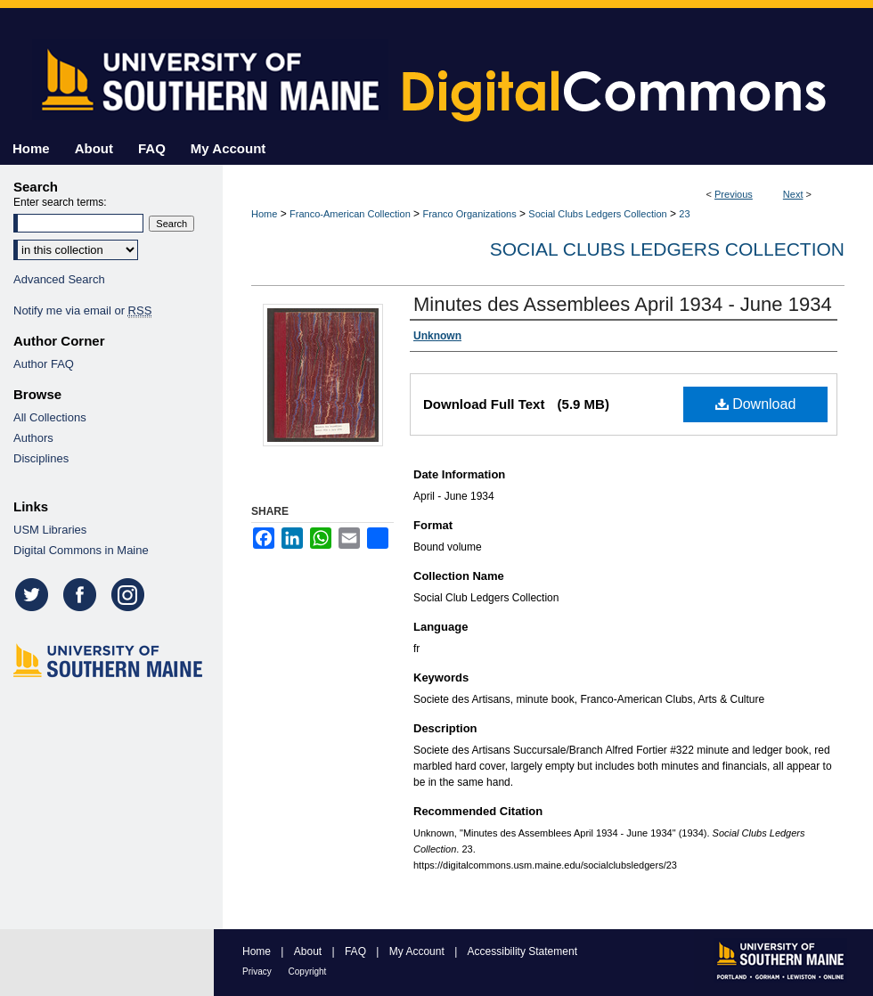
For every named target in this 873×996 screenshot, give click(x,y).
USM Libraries (49, 529)
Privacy (258, 971)
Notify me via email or (82, 310)
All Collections (49, 417)
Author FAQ (43, 364)
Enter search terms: (60, 202)
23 (684, 213)
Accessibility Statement (522, 951)
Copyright (308, 971)
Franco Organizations (469, 213)
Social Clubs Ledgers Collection (597, 213)
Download (755, 404)
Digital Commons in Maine (81, 550)
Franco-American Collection (350, 213)
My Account (418, 951)
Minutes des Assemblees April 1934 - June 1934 (622, 304)
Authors (33, 438)
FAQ (357, 951)
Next (793, 194)
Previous (733, 194)
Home (264, 213)
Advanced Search (59, 279)
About (309, 951)
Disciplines (41, 458)
